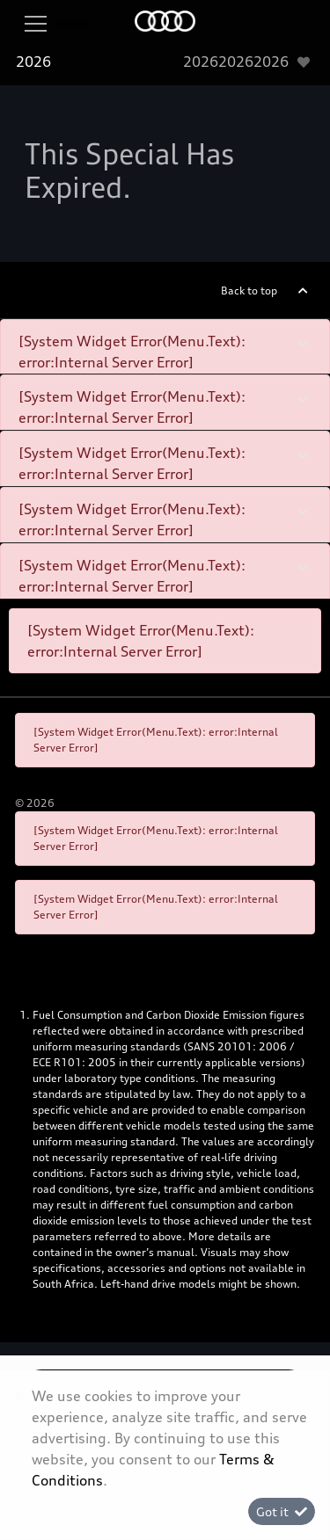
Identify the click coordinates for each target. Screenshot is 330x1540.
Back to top (249, 290)
